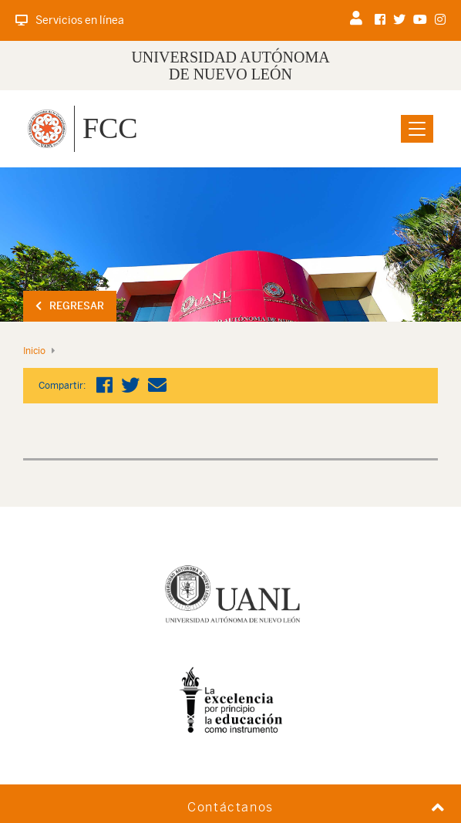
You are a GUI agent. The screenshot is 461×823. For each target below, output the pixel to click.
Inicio (34, 351)
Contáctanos (230, 807)
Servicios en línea (69, 20)
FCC (110, 128)
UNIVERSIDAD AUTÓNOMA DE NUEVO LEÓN (230, 66)
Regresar (69, 306)
